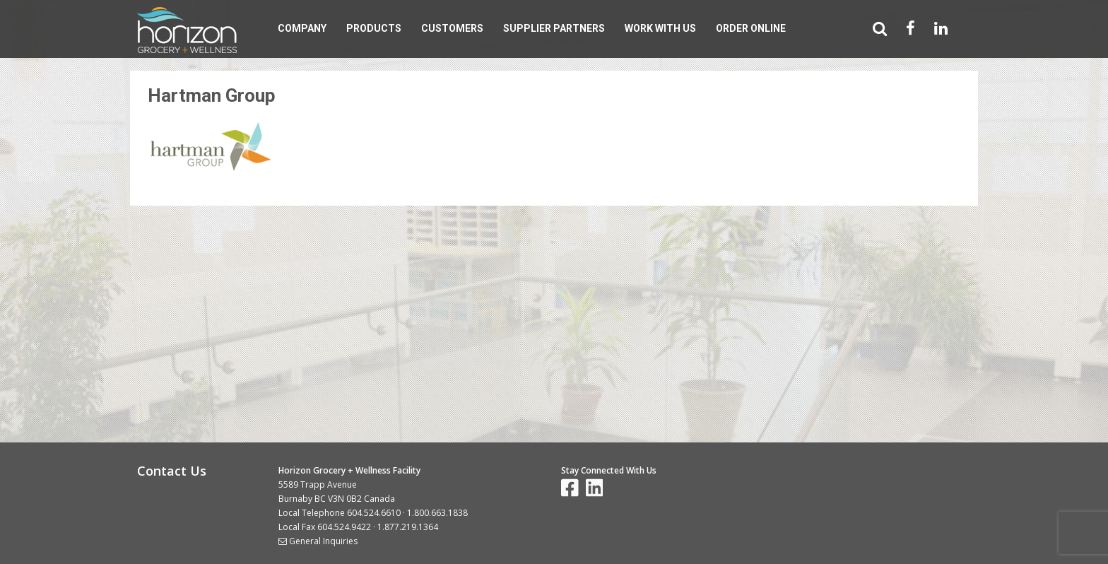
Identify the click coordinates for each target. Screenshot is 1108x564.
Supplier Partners (554, 28)
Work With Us (660, 28)
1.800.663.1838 (437, 513)
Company (302, 28)
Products (373, 28)
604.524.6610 (374, 513)
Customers (452, 28)
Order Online (751, 28)
